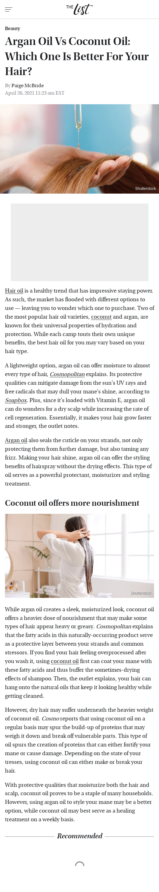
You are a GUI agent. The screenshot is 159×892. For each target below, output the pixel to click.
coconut (101, 317)
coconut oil (65, 661)
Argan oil (16, 440)
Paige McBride (27, 85)
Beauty (12, 28)
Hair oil (14, 291)
